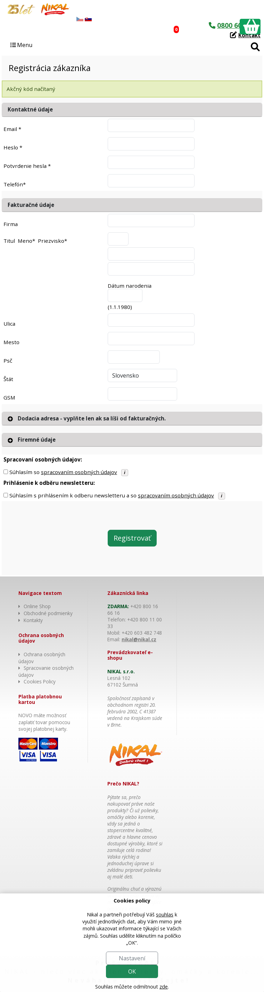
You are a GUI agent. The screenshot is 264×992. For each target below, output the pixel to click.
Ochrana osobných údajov (41, 658)
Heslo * (12, 147)
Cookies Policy (40, 681)
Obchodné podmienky (48, 613)
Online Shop (37, 606)
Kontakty (33, 620)
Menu (21, 45)
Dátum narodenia (129, 285)
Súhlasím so (63, 472)
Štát (8, 379)
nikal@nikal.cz (139, 639)
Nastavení (132, 958)
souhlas (164, 914)
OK (132, 971)
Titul (9, 241)
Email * (12, 129)
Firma (10, 224)
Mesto (11, 342)
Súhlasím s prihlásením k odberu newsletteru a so (111, 495)
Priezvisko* (52, 241)
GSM (9, 397)
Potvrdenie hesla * (27, 166)
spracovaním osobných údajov (79, 471)
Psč (7, 360)
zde (163, 986)
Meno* (26, 241)
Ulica (9, 323)
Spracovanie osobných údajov (46, 671)
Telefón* (14, 184)
